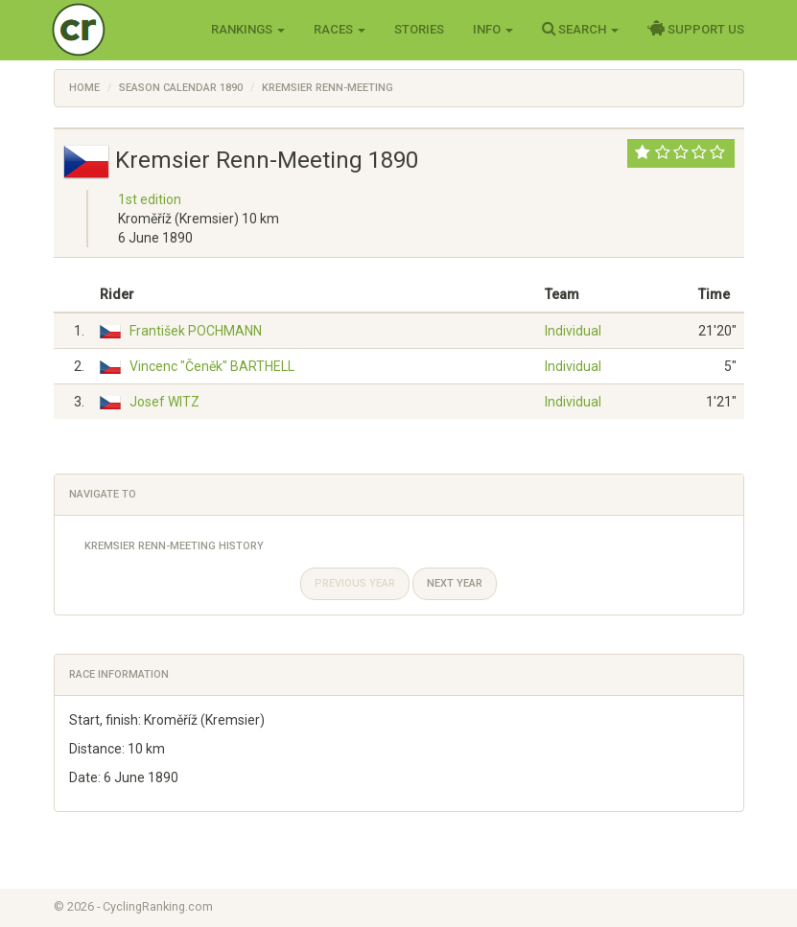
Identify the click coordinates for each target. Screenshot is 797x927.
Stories (419, 29)
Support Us (695, 28)
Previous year (355, 583)
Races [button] (339, 29)
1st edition (149, 199)
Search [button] (580, 28)
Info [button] (493, 29)
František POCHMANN (195, 330)
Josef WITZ (164, 401)
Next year (454, 583)
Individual (573, 330)
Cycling (118, 28)
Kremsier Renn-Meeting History (174, 546)
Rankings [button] (248, 29)
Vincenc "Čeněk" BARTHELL (211, 366)
